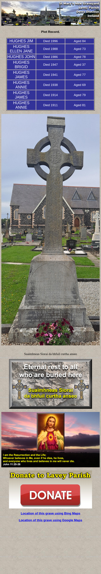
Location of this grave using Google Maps (50, 520)
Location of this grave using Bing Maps (50, 513)
